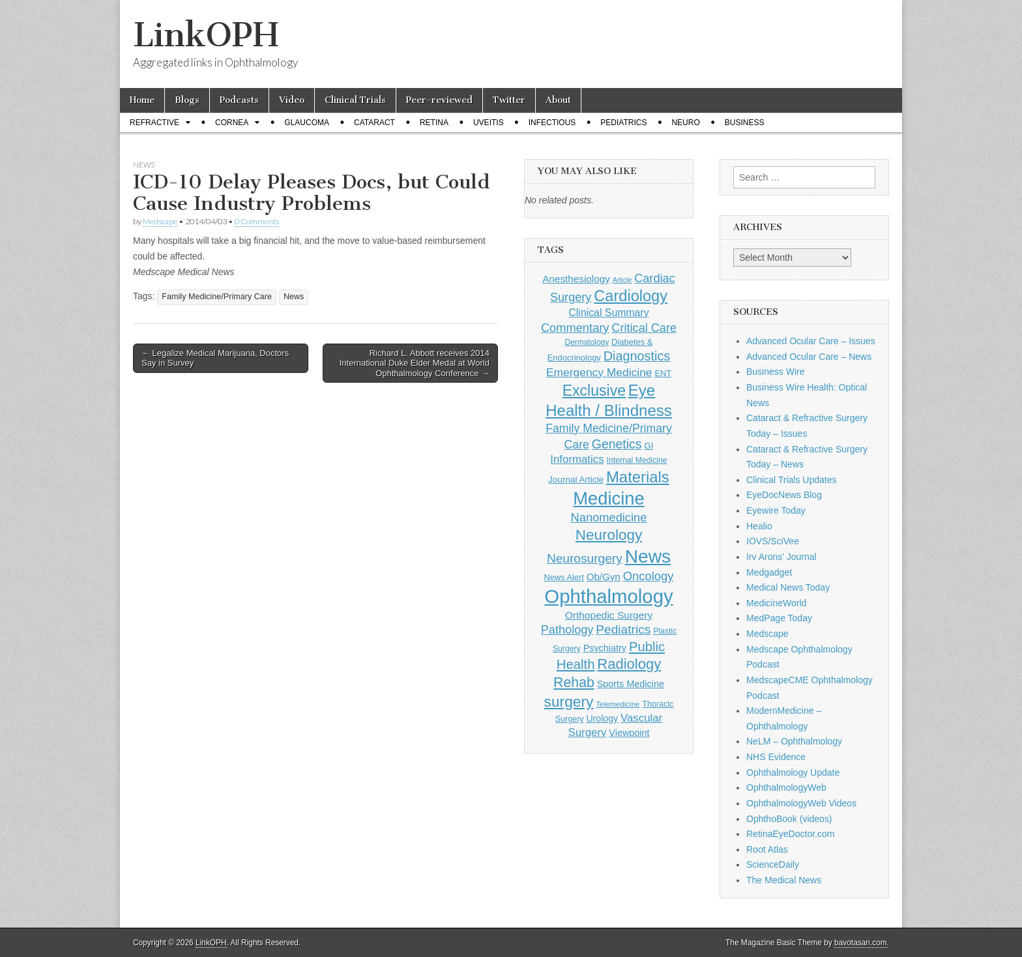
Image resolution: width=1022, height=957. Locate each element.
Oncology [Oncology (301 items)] (648, 576)
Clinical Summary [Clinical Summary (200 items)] (608, 312)
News (143, 164)
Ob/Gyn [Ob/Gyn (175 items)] (603, 576)
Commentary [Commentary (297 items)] (575, 327)
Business (745, 122)
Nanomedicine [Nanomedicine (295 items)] (609, 517)
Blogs (187, 100)
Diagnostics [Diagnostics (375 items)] (637, 356)
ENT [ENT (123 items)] (662, 373)
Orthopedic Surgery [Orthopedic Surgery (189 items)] (609, 615)
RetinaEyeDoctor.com (790, 834)
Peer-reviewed (439, 100)
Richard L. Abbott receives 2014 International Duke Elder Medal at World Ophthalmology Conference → (414, 363)
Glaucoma (306, 122)
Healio (759, 526)
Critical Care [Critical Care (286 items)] (644, 327)
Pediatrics (623, 122)
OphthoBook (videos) (789, 819)
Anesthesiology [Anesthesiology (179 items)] (575, 278)
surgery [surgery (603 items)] (569, 701)
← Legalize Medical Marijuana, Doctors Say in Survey (215, 358)
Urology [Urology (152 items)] (602, 718)
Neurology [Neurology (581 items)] (609, 535)
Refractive (154, 122)
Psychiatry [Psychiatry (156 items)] (604, 648)
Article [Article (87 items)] (622, 280)
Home (142, 100)
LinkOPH (205, 35)
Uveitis (488, 122)
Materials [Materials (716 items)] (637, 477)
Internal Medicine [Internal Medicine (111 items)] (637, 460)
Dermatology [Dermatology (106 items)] (587, 342)
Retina (434, 122)
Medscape (160, 221)
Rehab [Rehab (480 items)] (573, 682)
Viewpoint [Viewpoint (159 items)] (629, 733)
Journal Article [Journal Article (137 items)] (576, 479)
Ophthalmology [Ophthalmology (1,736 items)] (608, 596)
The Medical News (783, 880)
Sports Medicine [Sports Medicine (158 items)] (630, 684)
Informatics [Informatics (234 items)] (577, 459)
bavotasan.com (860, 942)
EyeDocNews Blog (784, 495)
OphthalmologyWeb (786, 787)
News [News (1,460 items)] (648, 556)
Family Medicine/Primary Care (217, 296)
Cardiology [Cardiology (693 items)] (630, 295)
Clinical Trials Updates (791, 480)
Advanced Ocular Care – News (808, 356)
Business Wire (775, 371)
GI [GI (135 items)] (648, 445)
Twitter (509, 100)
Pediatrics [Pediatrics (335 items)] (623, 629)
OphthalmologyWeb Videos (801, 803)
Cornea (231, 122)
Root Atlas (767, 849)
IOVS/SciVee (772, 541)
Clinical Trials (355, 100)
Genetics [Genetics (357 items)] (617, 444)
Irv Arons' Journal (781, 557)
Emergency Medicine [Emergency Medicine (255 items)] (599, 372)
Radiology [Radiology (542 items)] (629, 664)
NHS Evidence (776, 757)
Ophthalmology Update (793, 772)
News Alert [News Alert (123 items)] (564, 577)
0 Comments (257, 221)
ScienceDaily (772, 864)
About (558, 100)
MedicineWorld (776, 603)
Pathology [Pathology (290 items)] (567, 629)
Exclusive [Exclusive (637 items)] (594, 390)
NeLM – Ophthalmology (794, 741)
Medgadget (769, 572)
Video (291, 100)
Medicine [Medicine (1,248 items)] (608, 498)
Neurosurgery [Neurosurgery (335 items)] (584, 558)
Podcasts (239, 100)
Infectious (552, 122)
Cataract (374, 122)
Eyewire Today (776, 510)
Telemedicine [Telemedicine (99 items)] (617, 704)
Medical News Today (788, 587)
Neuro (685, 122)
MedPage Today (779, 618)
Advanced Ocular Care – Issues (810, 341)
